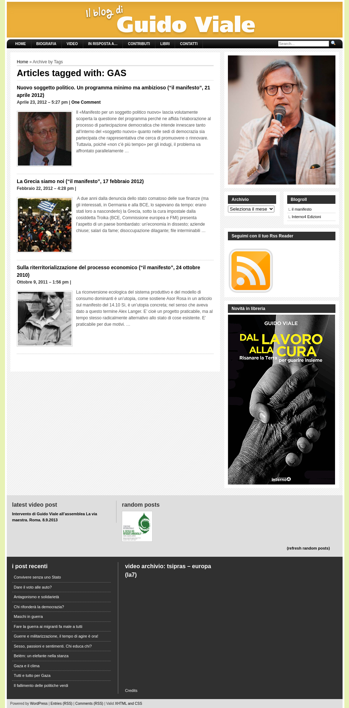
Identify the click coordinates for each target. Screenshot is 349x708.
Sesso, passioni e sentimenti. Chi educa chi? (53, 646)
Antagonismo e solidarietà (36, 597)
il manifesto (302, 209)
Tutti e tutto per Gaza (32, 675)
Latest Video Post (34, 505)
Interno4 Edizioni (306, 217)
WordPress (39, 703)
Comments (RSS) (89, 703)
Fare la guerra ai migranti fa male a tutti (48, 626)
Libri (165, 44)
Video (72, 44)
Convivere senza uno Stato (37, 577)
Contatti (189, 44)
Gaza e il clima (27, 666)
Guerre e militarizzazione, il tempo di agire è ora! (56, 636)
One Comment (86, 102)
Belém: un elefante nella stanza (41, 656)
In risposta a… (103, 44)
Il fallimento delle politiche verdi (41, 685)
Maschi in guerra (28, 616)
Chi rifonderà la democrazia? (39, 607)
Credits (131, 690)
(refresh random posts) (308, 548)
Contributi (139, 44)
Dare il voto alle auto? (33, 587)
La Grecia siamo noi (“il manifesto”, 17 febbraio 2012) (80, 181)
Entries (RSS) (62, 703)
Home (20, 44)
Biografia (46, 44)
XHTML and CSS (128, 703)
